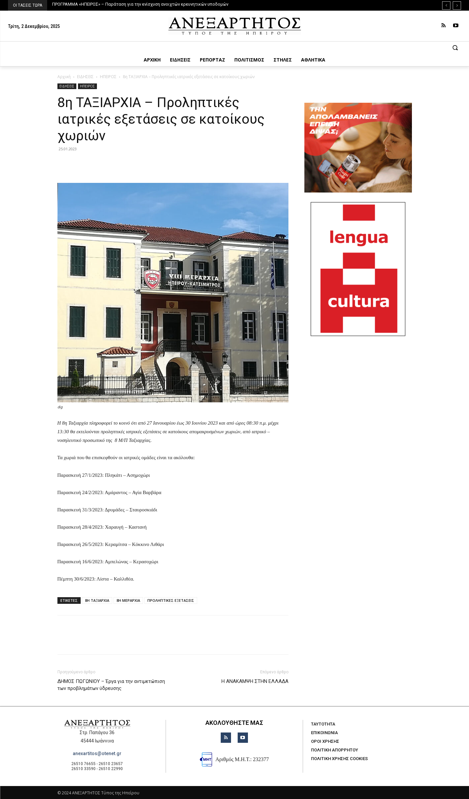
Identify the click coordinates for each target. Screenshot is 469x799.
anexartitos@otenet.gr (97, 753)
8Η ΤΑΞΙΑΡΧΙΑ (97, 600)
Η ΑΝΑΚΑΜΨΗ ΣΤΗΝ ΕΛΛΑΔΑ (254, 681)
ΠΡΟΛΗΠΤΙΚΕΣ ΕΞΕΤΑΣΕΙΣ (170, 600)
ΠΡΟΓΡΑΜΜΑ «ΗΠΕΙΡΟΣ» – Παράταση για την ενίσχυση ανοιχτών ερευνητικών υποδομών (140, 4)
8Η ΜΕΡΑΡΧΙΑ (128, 600)
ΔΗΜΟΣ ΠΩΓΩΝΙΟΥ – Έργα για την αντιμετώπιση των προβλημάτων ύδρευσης (111, 684)
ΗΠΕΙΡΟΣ (108, 76)
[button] (234, 48)
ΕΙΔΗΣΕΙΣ (85, 76)
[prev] (446, 5)
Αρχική (64, 76)
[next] (457, 5)
